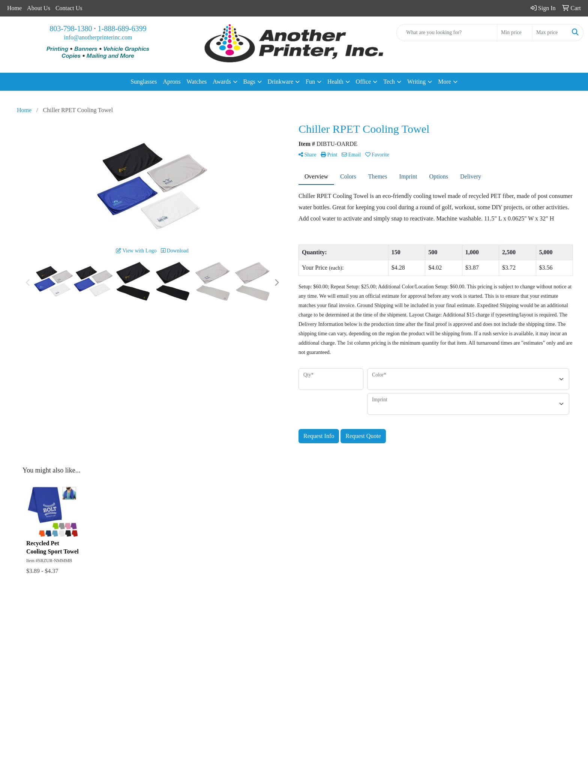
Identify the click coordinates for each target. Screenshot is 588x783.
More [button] (444, 81)
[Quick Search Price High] (550, 32)
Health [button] (335, 81)
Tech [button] (389, 81)
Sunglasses (143, 81)
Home (14, 8)
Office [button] (363, 81)
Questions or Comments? (81, 693)
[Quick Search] (446, 32)
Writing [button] (416, 81)
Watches (197, 81)
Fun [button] (310, 81)
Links (57, 678)
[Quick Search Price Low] (514, 32)
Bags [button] (249, 81)
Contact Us (69, 8)
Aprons (171, 81)
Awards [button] (222, 81)
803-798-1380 (71, 28)
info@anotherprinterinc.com (98, 37)
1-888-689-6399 (122, 28)
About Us (38, 8)
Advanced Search (72, 667)
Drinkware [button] (280, 81)
